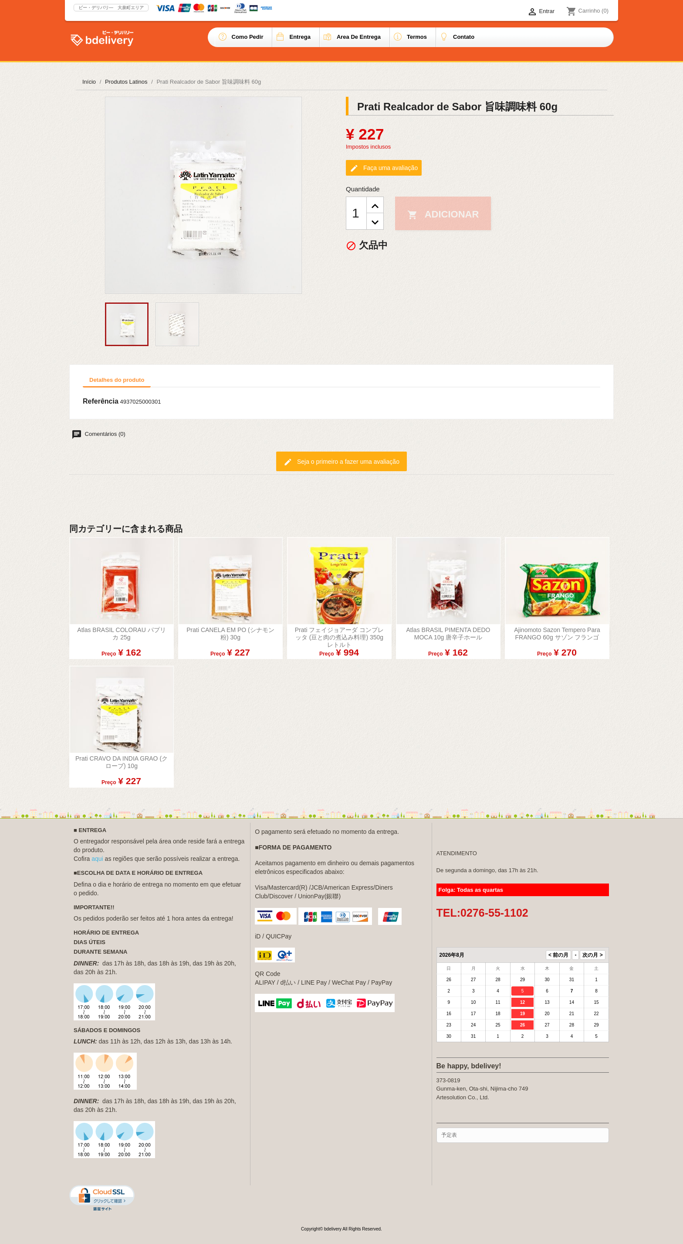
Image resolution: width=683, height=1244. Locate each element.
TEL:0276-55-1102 (482, 913)
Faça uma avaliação (384, 168)
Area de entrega (359, 37)
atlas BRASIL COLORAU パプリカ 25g (121, 633)
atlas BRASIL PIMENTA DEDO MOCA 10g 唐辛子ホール (448, 633)
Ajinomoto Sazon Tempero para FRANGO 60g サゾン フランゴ (557, 633)
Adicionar (443, 214)
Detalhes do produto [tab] (116, 380)
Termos (417, 37)
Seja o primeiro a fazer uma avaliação (341, 462)
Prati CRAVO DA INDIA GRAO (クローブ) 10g (121, 762)
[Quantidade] (356, 213)
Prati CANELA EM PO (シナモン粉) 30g (230, 633)
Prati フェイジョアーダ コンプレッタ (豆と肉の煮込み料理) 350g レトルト (339, 637)
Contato (463, 37)
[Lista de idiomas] (504, 12)
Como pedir (248, 37)
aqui (97, 858)
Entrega (299, 37)
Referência (100, 401)
